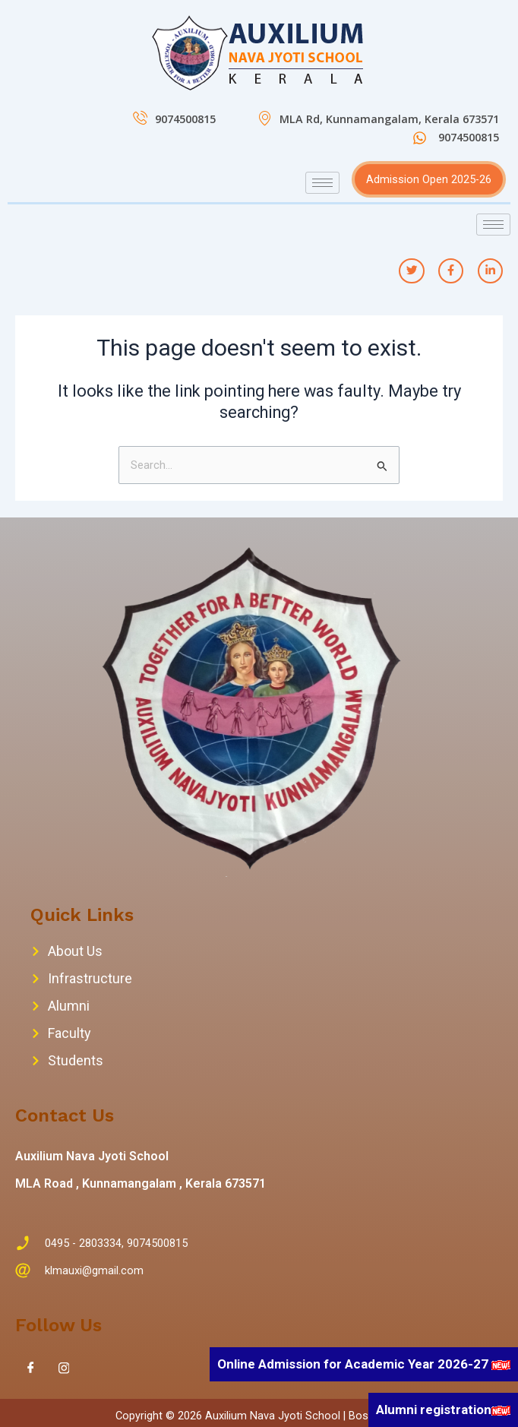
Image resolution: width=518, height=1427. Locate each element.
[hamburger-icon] (322, 183)
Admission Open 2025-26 (428, 179)
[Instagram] (63, 1368)
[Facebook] (30, 1368)
